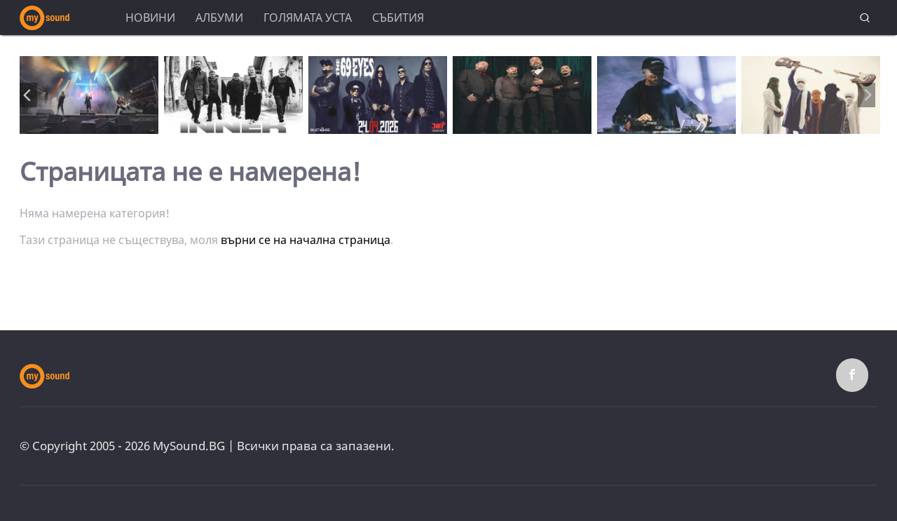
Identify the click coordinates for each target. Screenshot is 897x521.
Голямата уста (307, 17)
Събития (398, 17)
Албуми (219, 17)
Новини (150, 17)
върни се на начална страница (305, 240)
